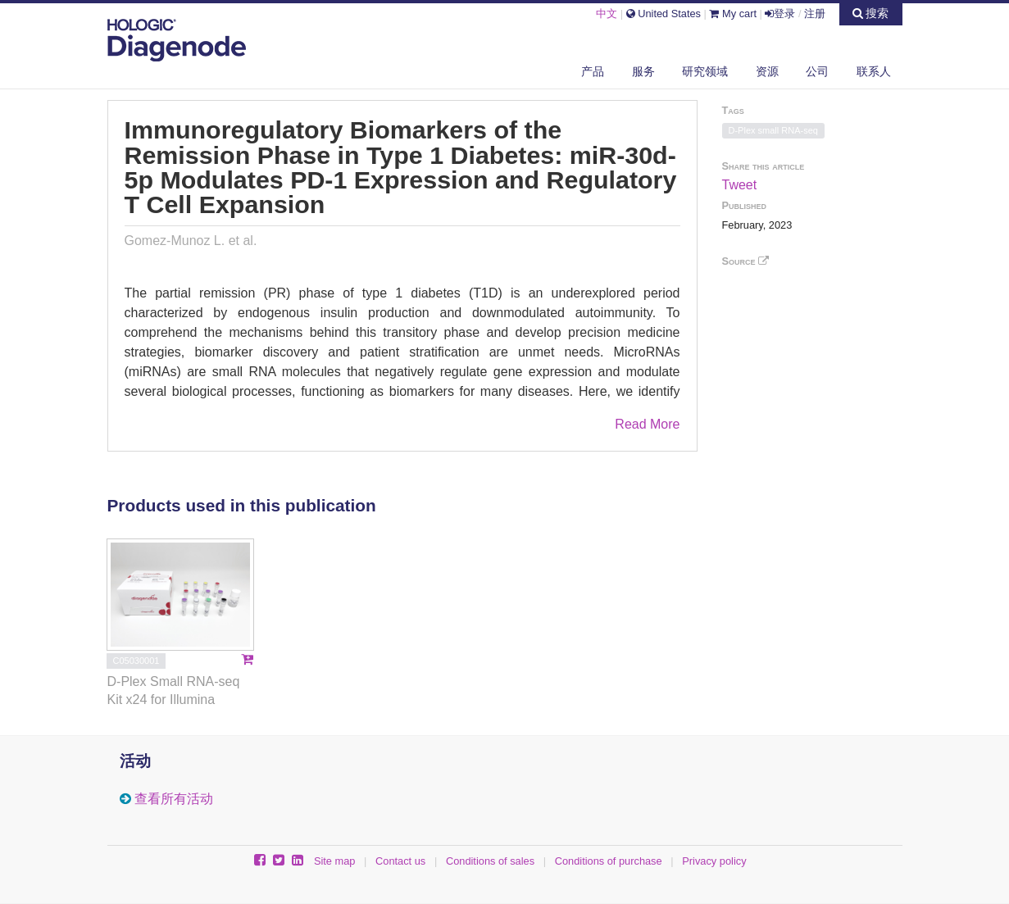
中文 (606, 13)
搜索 (870, 13)
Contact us (400, 861)
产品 (592, 71)
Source (746, 261)
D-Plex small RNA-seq (773, 130)
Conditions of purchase (608, 861)
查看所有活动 (173, 799)
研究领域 (705, 71)
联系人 (874, 71)
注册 (814, 13)
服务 (643, 71)
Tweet (739, 185)
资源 (767, 71)
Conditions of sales (490, 861)
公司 (817, 71)
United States (663, 13)
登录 (780, 13)
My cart (733, 13)
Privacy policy (714, 861)
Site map (335, 861)
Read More (647, 424)
